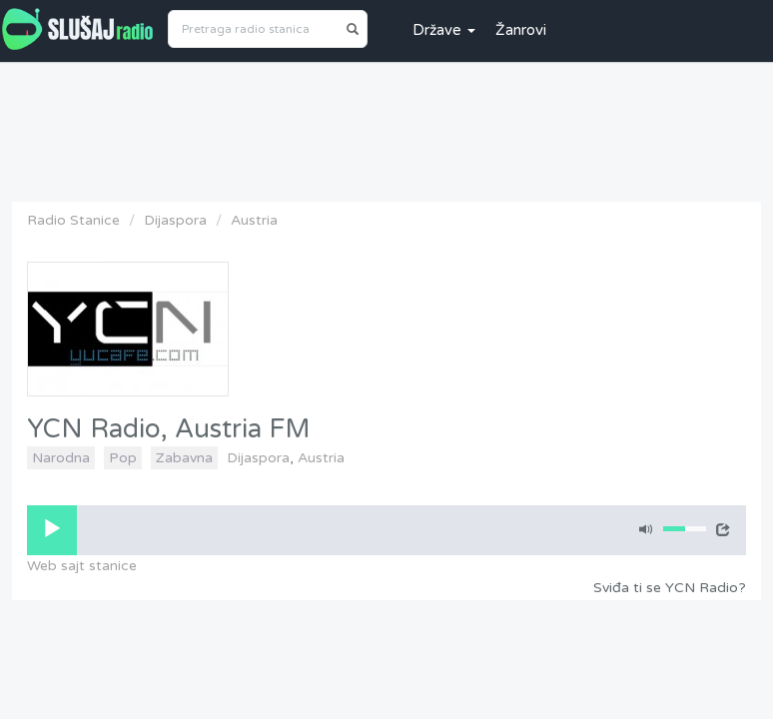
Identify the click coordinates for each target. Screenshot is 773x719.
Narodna (61, 457)
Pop (123, 457)
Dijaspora (175, 220)
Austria (254, 220)
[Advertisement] (386, 127)
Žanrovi (520, 30)
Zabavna (184, 457)
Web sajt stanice (82, 565)
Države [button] (443, 30)
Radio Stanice (73, 220)
